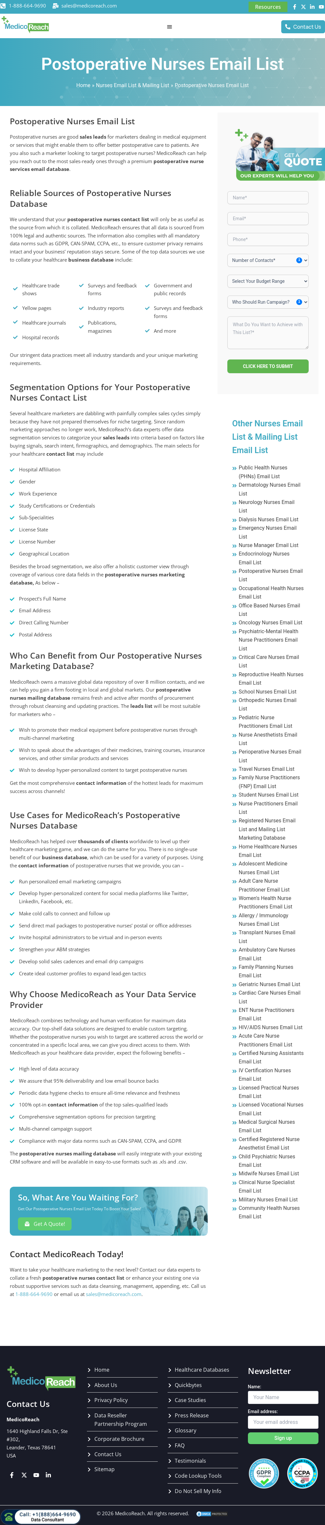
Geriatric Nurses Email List (270, 984)
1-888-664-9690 (27, 5)
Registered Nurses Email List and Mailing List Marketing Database (267, 829)
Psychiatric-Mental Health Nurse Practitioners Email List (269, 640)
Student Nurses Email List (269, 795)
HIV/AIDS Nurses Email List (271, 1027)
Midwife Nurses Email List (269, 1173)
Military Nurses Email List (268, 1200)
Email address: (263, 1411)
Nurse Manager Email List (269, 545)
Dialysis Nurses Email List (269, 519)
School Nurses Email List (268, 692)
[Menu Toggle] (169, 26)
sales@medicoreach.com (89, 5)
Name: (254, 1386)
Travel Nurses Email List (267, 769)
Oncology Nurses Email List (270, 622)
